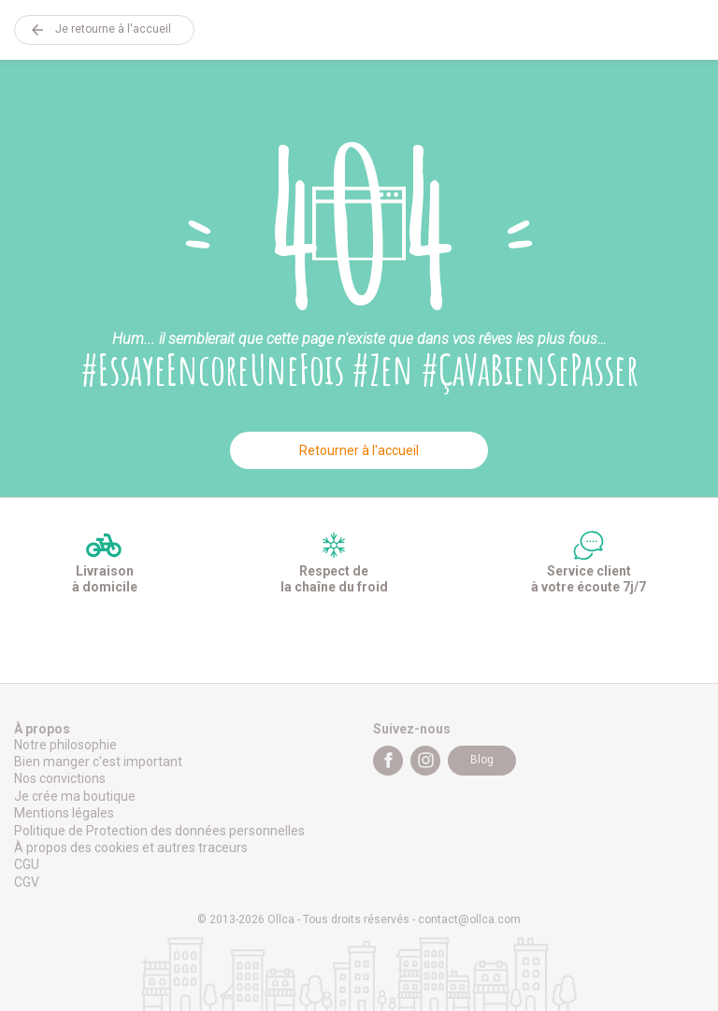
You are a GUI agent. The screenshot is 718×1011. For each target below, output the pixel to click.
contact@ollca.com (469, 919)
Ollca (359, 30)
